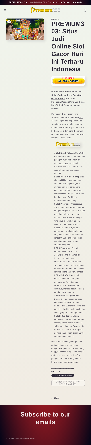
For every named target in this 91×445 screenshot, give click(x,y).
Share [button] (55, 398)
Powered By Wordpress (27, 439)
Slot (58, 153)
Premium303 (15, 439)
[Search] (80, 10)
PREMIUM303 (57, 92)
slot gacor (68, 114)
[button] (5, 10)
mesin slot (63, 163)
